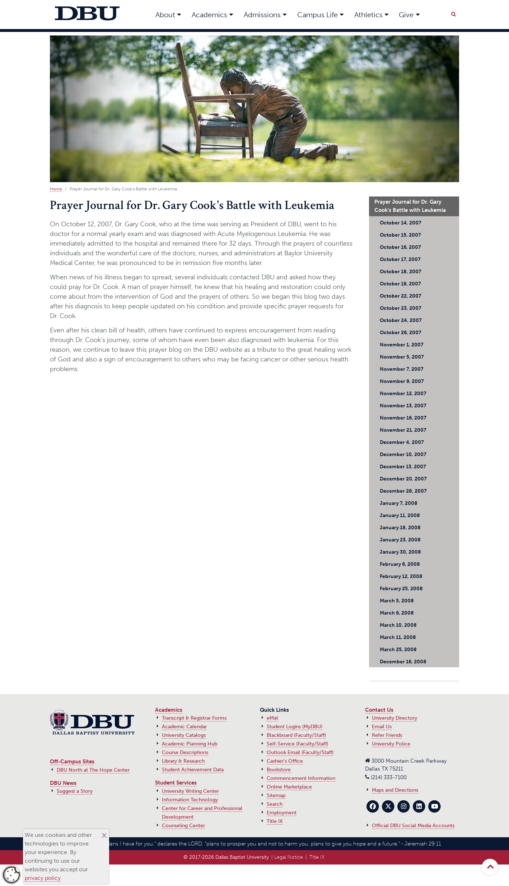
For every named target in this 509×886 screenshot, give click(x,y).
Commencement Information (301, 778)
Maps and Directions (395, 790)
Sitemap (276, 795)
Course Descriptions (185, 752)
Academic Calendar (184, 727)
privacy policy (43, 878)
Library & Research (183, 761)
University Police (391, 744)
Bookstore (279, 770)
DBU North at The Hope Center (93, 770)
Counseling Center (183, 826)
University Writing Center (190, 791)
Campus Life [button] (317, 14)
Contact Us (379, 710)
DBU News (63, 783)
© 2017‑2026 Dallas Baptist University (226, 857)
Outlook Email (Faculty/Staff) (300, 752)
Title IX (275, 821)
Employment (281, 813)
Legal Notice (288, 857)
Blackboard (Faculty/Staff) (296, 735)
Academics (168, 710)
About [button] (165, 14)
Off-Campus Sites (72, 761)
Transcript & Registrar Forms (194, 718)
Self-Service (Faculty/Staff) (297, 744)
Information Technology (190, 800)
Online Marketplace (289, 787)
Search (274, 804)
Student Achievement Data (193, 770)
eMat (272, 718)
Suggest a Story (75, 791)
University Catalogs (184, 735)
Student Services (176, 783)
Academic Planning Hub (189, 744)
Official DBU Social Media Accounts (413, 826)
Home (56, 188)
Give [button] (406, 14)
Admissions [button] (262, 14)
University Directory (394, 718)
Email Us (382, 727)
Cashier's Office (285, 761)
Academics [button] (209, 14)
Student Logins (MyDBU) (294, 727)
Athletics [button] (368, 14)
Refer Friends (387, 735)
